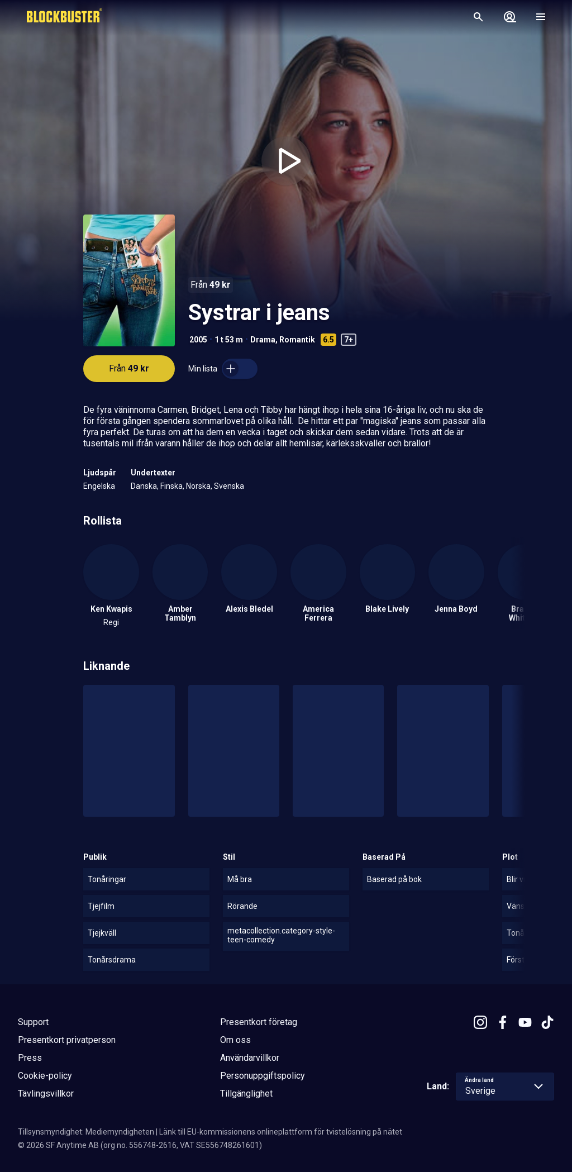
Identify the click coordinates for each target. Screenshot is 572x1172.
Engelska (99, 486)
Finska (171, 486)
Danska (144, 486)
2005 (198, 339)
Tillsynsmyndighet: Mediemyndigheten (86, 1131)
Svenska (229, 486)
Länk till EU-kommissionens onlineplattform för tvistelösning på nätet (280, 1131)
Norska (198, 486)
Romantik (297, 339)
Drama (262, 339)
